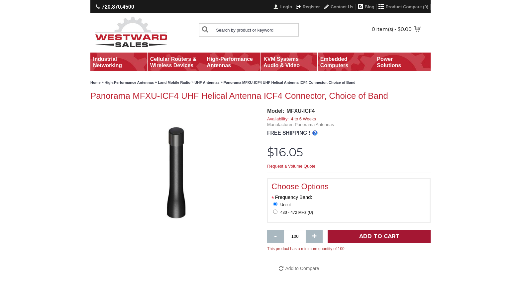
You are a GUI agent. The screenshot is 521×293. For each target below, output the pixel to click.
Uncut (285, 205)
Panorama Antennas (314, 124)
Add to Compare (302, 268)
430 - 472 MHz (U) (296, 212)
